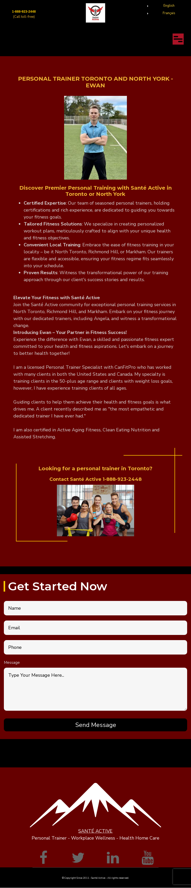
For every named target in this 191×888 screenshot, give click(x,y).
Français (169, 13)
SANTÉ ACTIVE (95, 831)
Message (12, 662)
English (169, 5)
